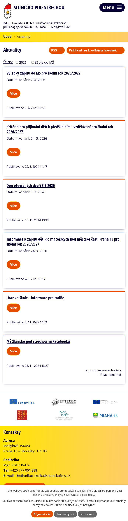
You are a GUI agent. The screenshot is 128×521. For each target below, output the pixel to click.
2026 (23, 62)
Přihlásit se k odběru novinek (96, 50)
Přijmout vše (42, 514)
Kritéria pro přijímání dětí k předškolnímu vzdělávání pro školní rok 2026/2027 (60, 129)
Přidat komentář (110, 375)
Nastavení (87, 514)
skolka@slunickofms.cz (52, 475)
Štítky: (8, 62)
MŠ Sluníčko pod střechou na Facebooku (38, 341)
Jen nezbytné (65, 514)
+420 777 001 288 (23, 470)
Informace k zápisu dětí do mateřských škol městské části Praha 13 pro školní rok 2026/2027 (63, 241)
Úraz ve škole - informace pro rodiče (35, 297)
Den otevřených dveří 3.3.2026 (31, 185)
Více (13, 93)
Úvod (7, 36)
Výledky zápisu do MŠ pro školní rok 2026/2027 (43, 73)
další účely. (88, 495)
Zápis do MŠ (44, 62)
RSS (57, 50)
